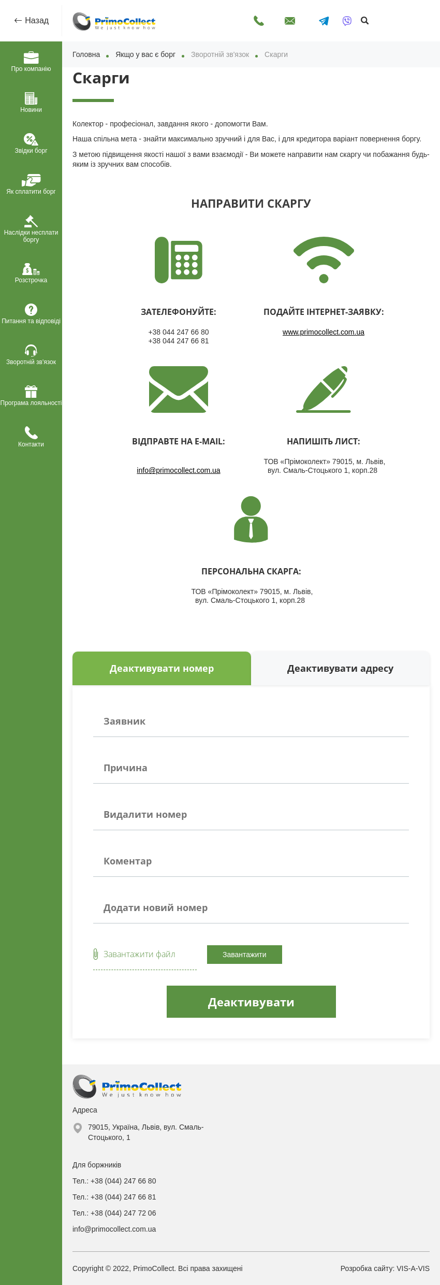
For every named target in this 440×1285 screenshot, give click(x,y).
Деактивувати (251, 1001)
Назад (36, 20)
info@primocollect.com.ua (178, 470)
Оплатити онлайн (391, 16)
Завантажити (245, 954)
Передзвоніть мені (258, 21)
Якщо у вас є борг (145, 54)
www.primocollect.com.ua (323, 332)
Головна (86, 54)
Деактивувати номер (162, 668)
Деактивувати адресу (340, 668)
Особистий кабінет (419, 16)
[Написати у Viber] (347, 21)
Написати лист (290, 21)
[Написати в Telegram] (323, 21)
